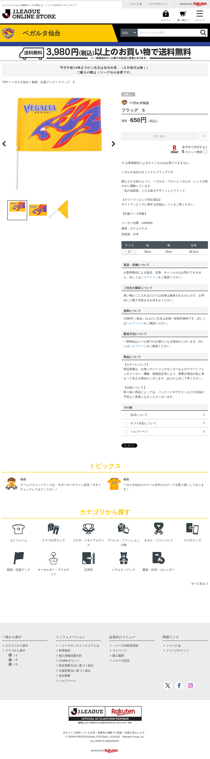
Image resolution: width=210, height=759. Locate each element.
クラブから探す (15, 650)
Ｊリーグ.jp (135, 3)
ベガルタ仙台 (20, 82)
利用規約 (64, 650)
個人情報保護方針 (70, 655)
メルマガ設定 (121, 660)
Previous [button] (4, 144)
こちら (169, 204)
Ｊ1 (15, 655)
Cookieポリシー (69, 660)
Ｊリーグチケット (158, 3)
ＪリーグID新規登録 (125, 645)
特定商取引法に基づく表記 (76, 665)
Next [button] (113, 144)
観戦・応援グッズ (43, 82)
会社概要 (64, 675)
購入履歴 (118, 655)
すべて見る (198, 583)
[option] (58, 143)
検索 (204, 33)
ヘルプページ (149, 277)
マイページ (119, 650)
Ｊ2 (15, 659)
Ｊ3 (15, 664)
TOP (5, 82)
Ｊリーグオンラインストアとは (79, 645)
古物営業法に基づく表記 (75, 670)
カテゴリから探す (16, 645)
